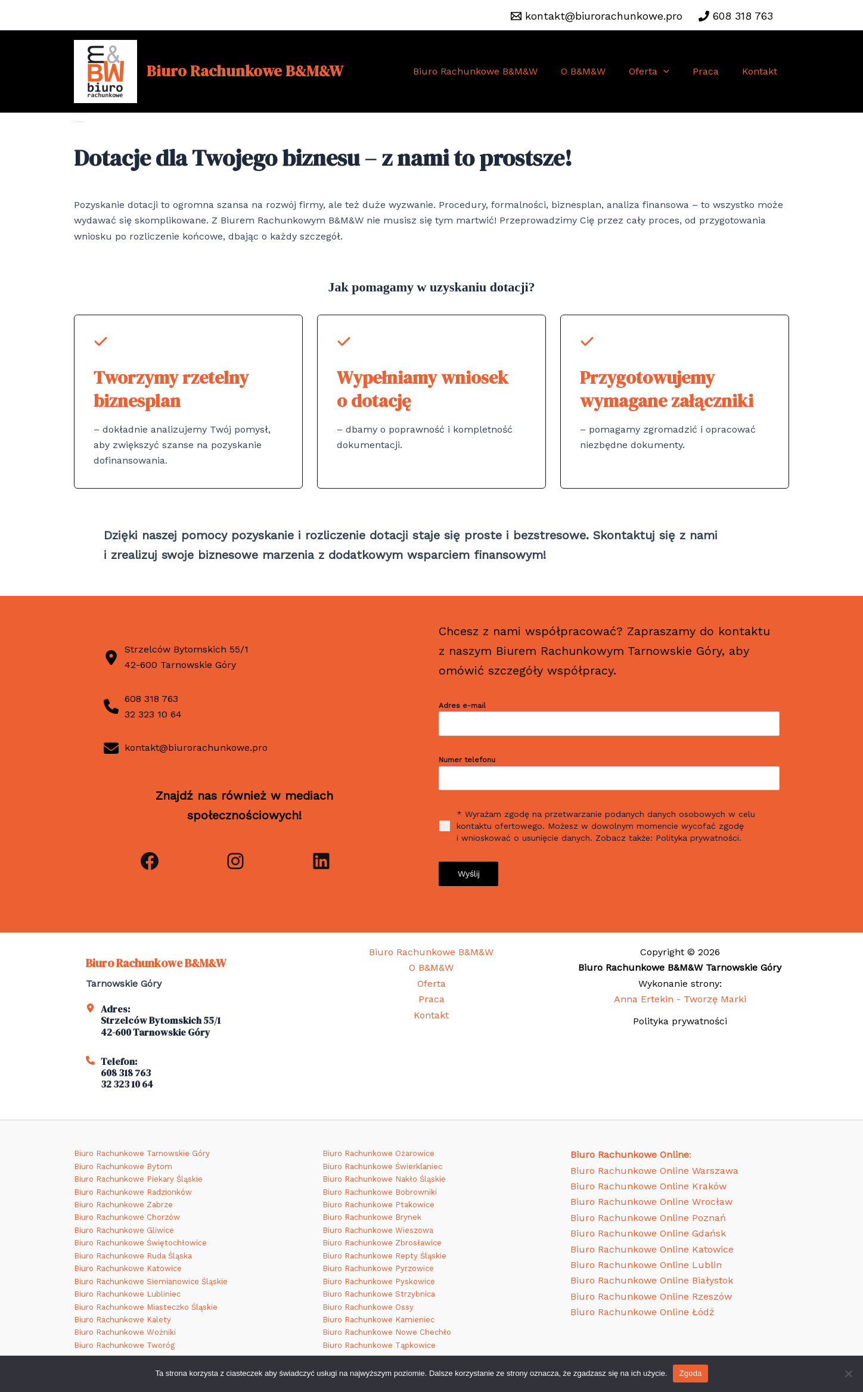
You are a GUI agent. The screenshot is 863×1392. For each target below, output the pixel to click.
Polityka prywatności (680, 1021)
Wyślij (469, 875)
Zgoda (690, 1373)
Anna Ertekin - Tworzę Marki (680, 999)
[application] (674, 71)
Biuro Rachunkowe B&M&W (245, 71)
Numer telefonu (467, 761)
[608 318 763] (735, 16)
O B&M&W (598, 71)
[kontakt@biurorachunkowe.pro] (597, 16)
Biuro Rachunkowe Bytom (123, 1166)
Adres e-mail (462, 707)
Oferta (660, 71)
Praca (712, 71)
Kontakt (762, 71)
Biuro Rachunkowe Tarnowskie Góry (142, 1153)
